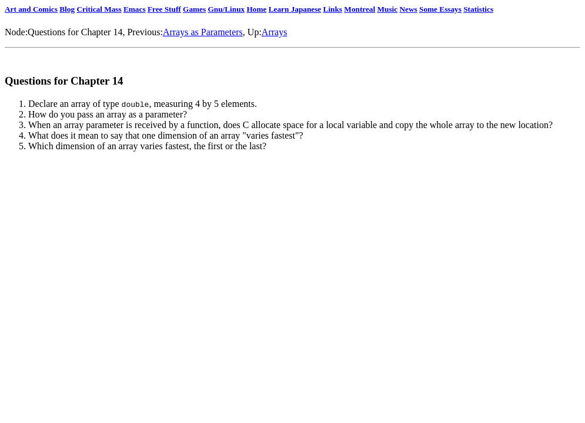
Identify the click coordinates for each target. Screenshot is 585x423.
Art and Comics (31, 9)
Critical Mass (98, 9)
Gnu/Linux (226, 9)
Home (256, 9)
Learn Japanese (295, 9)
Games (194, 9)
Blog (67, 9)
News (408, 9)
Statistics (478, 9)
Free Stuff (164, 9)
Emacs (134, 9)
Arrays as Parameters (203, 32)
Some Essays (440, 9)
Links (332, 9)
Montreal (359, 9)
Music (387, 9)
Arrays (275, 32)
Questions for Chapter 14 (75, 32)
